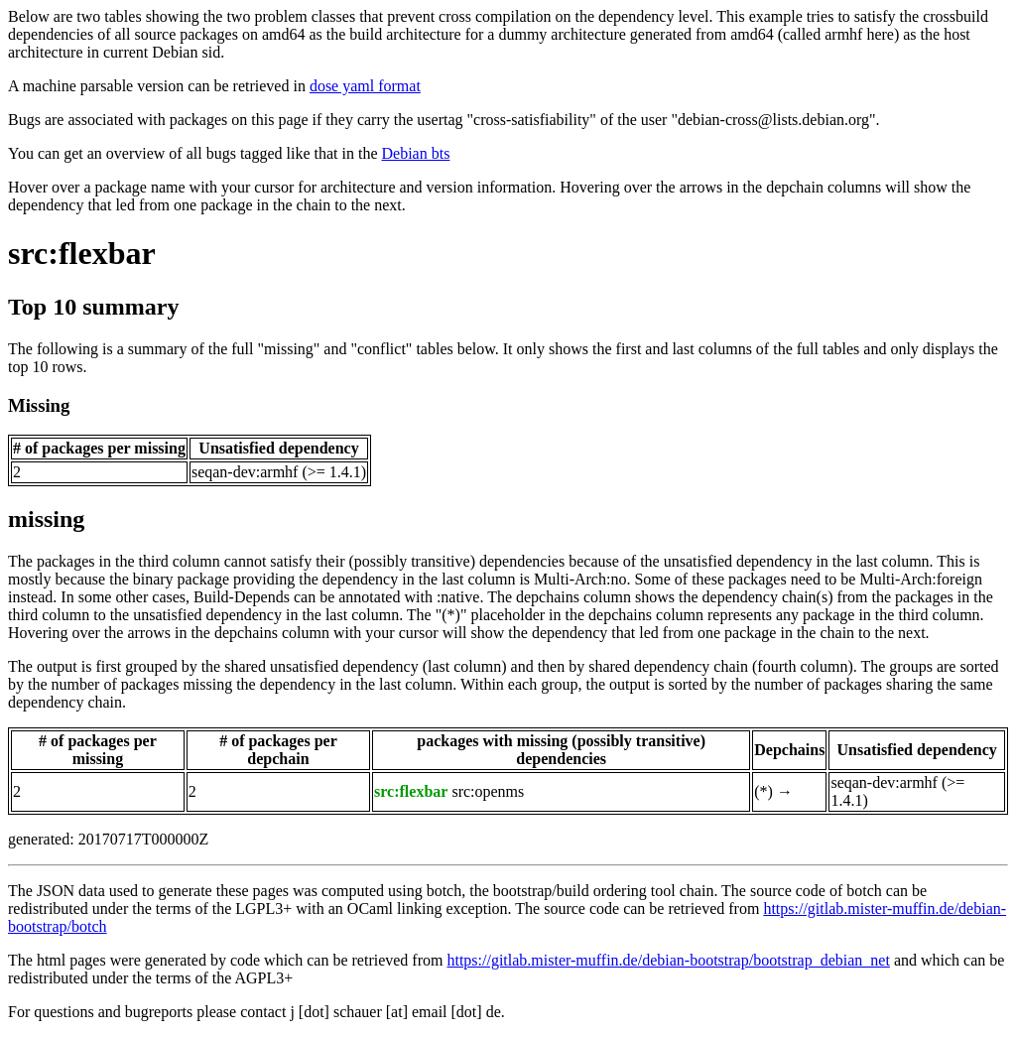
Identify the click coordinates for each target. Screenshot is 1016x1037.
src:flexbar (82, 253)
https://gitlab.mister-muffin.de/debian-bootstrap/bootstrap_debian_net (667, 960)
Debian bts (416, 153)
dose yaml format (365, 85)
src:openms (487, 791)
